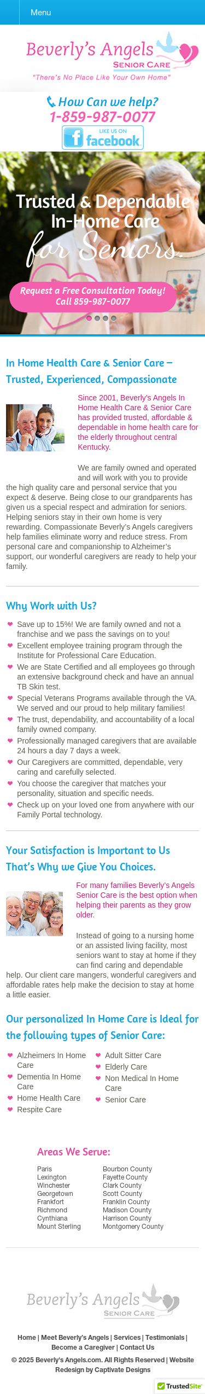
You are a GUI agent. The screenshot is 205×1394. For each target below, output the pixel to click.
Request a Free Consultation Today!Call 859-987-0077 (93, 296)
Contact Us (137, 1347)
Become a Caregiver (83, 1347)
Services (127, 1337)
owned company (67, 729)
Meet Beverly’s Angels (75, 1337)
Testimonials (164, 1337)
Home (26, 1337)
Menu (41, 12)
